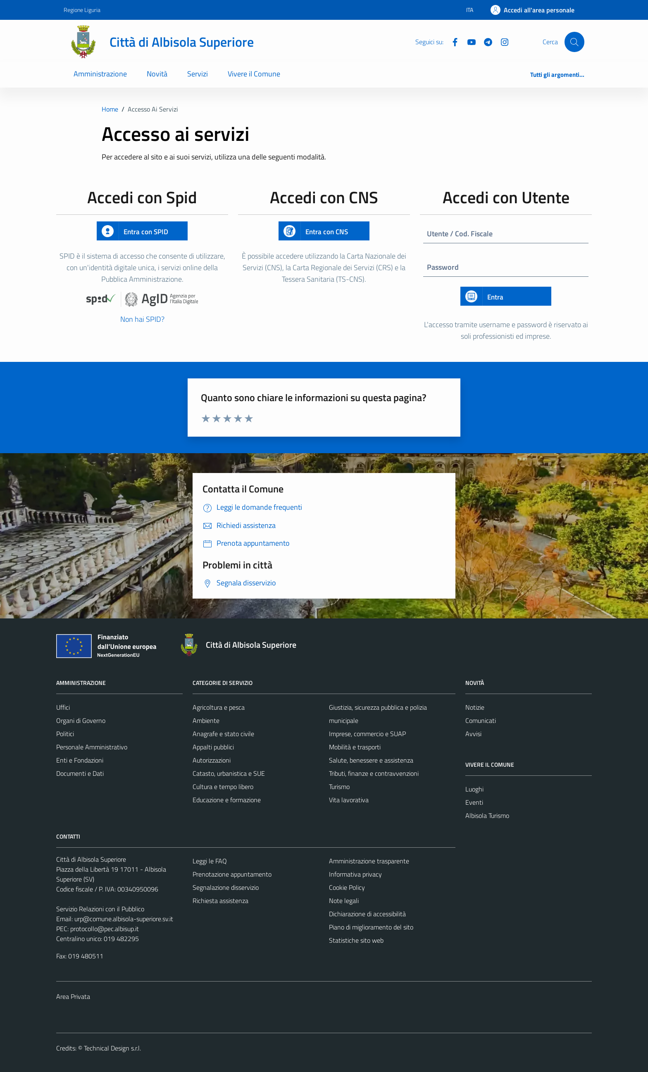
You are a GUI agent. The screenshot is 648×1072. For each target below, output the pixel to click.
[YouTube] (468, 41)
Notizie (474, 707)
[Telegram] (484, 41)
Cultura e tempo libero (223, 787)
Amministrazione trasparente (369, 861)
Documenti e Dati (80, 773)
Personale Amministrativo (91, 747)
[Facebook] (451, 41)
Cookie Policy (347, 887)
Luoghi (474, 789)
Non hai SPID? (142, 319)
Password (443, 267)
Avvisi (473, 734)
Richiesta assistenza (220, 901)
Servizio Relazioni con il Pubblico (100, 909)
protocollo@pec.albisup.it (104, 929)
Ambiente (206, 720)
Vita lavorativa (349, 800)
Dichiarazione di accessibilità (367, 914)
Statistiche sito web (356, 940)
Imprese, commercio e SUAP (367, 734)
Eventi (474, 802)
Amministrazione (100, 73)
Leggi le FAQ (210, 861)
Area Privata (73, 996)
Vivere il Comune (254, 73)
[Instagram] (501, 41)
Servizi (197, 73)
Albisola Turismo (487, 815)
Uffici (63, 707)
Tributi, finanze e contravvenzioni (374, 773)
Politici (65, 734)
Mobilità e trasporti (355, 747)
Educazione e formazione (227, 800)
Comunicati (480, 720)
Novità (157, 73)
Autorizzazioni (212, 760)
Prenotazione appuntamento (232, 874)
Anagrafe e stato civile (223, 734)
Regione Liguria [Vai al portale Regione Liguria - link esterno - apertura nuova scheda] (82, 9)
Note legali (344, 901)
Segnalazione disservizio (226, 887)
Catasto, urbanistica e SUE (229, 773)
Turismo (339, 787)
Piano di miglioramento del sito (371, 927)
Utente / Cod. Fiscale (460, 233)
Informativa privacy (355, 874)
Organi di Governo (80, 720)
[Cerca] (574, 42)
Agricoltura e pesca (219, 707)
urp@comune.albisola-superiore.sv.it (123, 919)
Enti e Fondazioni (79, 760)
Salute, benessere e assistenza (371, 760)
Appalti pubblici (213, 747)
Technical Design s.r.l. (112, 1048)
